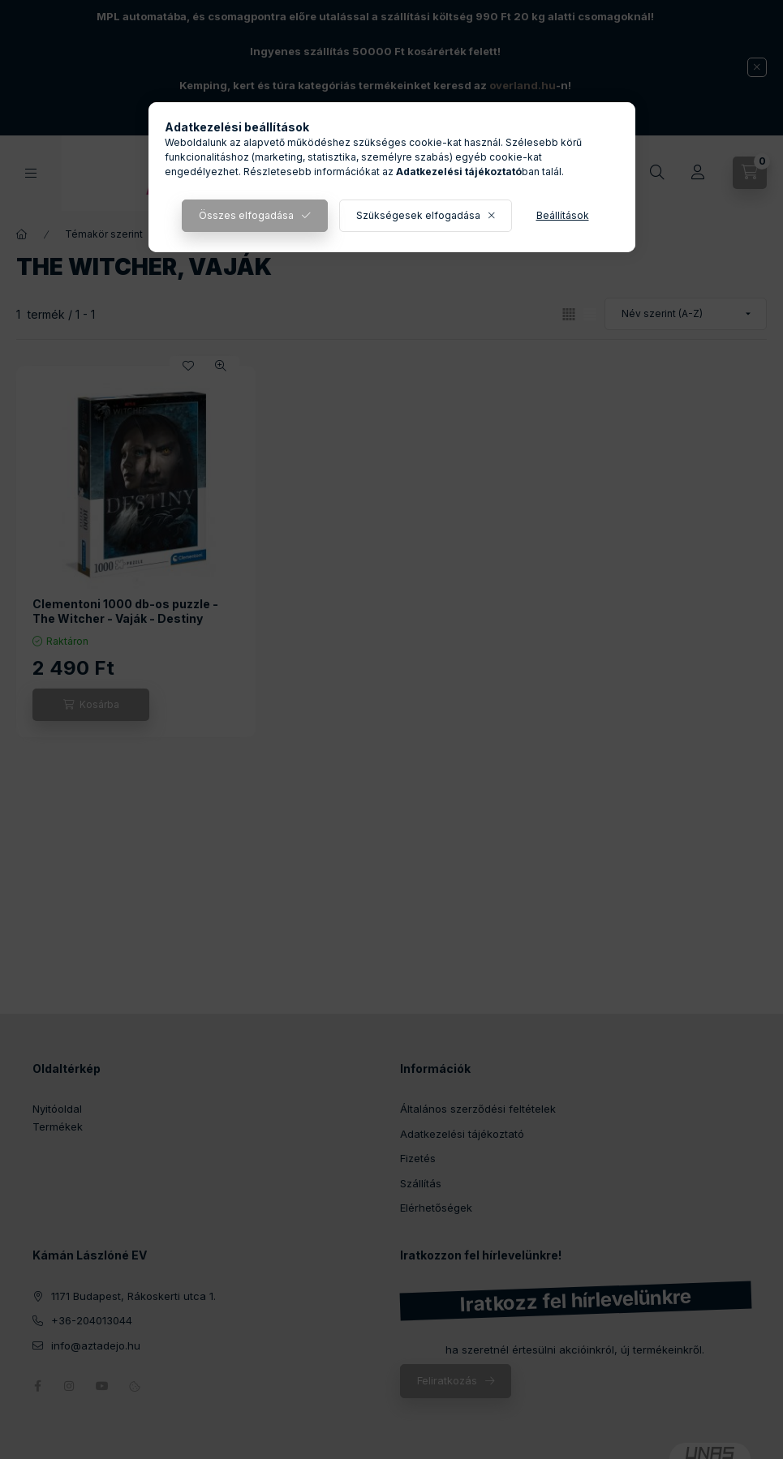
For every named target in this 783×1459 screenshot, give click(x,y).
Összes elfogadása (246, 215)
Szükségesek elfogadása (418, 215)
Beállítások (562, 215)
